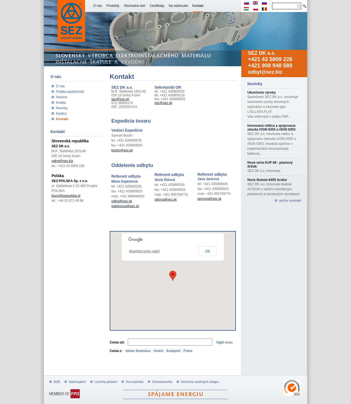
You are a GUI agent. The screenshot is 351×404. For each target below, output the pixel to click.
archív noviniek (290, 201)
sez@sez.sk (120, 99)
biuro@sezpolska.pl (66, 196)
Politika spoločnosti (70, 92)
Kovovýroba (134, 382)
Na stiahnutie (178, 6)
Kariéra (61, 114)
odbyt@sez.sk (121, 201)
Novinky (62, 108)
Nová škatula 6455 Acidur (267, 180)
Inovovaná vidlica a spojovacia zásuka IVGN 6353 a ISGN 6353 (271, 127)
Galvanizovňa (162, 382)
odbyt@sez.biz (265, 72)
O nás (97, 6)
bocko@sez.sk (122, 150)
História (61, 97)
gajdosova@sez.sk (125, 206)
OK (207, 251)
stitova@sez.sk (165, 199)
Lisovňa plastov (106, 382)
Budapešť (173, 351)
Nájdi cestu (224, 342)
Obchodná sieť (134, 6)
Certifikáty (157, 6)
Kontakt (197, 6)
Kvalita (61, 103)
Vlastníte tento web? (144, 251)
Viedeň (158, 351)
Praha (187, 351)
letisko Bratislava (138, 351)
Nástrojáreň (77, 382)
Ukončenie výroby (261, 92)
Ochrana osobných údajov (200, 382)
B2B (57, 382)
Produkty (112, 6)
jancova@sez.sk (209, 199)
